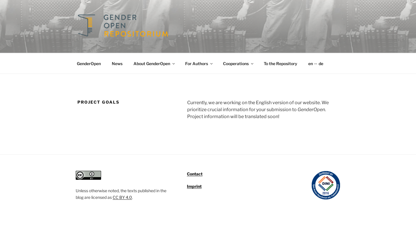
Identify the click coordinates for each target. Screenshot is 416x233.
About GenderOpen (154, 63)
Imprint (194, 186)
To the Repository (280, 63)
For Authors (199, 63)
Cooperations (238, 63)
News (117, 63)
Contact (195, 173)
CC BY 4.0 (122, 197)
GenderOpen (89, 63)
